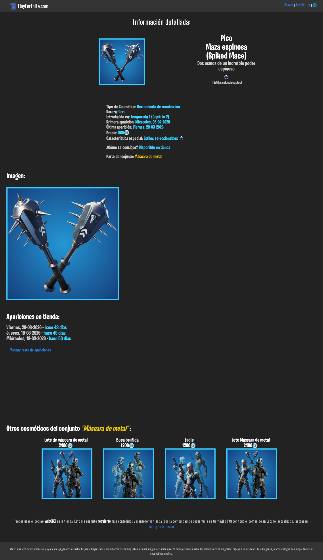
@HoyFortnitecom (161, 526)
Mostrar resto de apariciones (30, 350)
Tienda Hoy (303, 5)
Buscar (289, 5)
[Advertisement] (132, 387)
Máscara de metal (148, 156)
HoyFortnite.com (33, 6)
